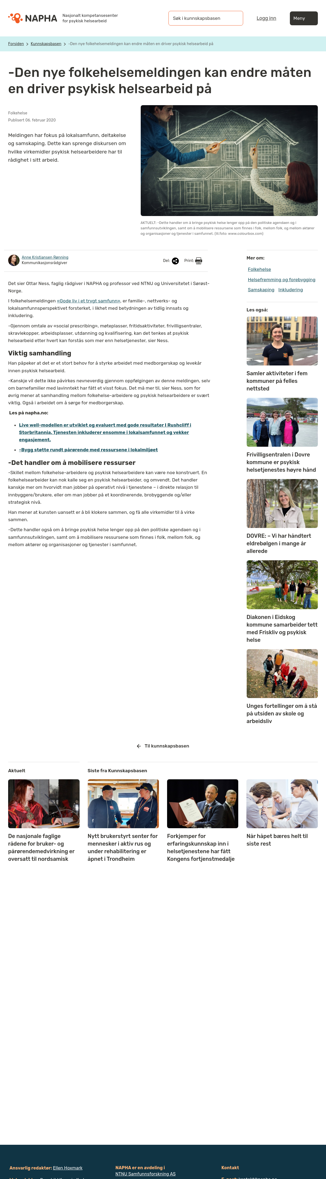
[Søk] (234, 18)
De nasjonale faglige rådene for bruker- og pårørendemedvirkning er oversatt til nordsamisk (41, 847)
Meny (303, 18)
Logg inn (266, 18)
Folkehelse (259, 269)
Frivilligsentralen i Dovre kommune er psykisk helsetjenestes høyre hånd (281, 462)
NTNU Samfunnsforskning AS (145, 1174)
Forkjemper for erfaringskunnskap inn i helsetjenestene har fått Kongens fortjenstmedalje (201, 847)
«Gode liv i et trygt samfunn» (88, 301)
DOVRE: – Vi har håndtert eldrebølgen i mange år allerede (279, 543)
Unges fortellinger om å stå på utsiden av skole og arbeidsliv (282, 713)
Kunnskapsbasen (46, 44)
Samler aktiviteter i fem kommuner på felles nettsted (277, 381)
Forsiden (16, 44)
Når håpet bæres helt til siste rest (277, 840)
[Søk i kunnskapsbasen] (200, 18)
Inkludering (290, 289)
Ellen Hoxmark (68, 1168)
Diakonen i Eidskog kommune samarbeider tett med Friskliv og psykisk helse (282, 628)
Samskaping (261, 289)
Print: (193, 260)
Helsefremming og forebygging (282, 279)
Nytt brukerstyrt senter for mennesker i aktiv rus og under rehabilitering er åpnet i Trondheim (123, 847)
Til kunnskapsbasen (163, 746)
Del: (171, 261)
